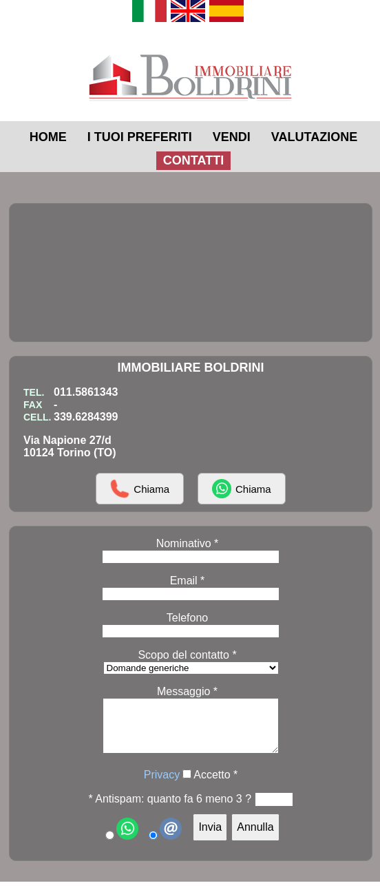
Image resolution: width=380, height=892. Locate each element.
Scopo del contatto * (187, 655)
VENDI (232, 137)
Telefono (188, 618)
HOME (48, 137)
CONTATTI (193, 160)
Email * (187, 580)
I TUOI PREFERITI (139, 137)
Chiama (139, 488)
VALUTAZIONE (314, 137)
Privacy (162, 785)
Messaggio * (187, 691)
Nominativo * (187, 543)
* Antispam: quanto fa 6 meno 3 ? (169, 809)
